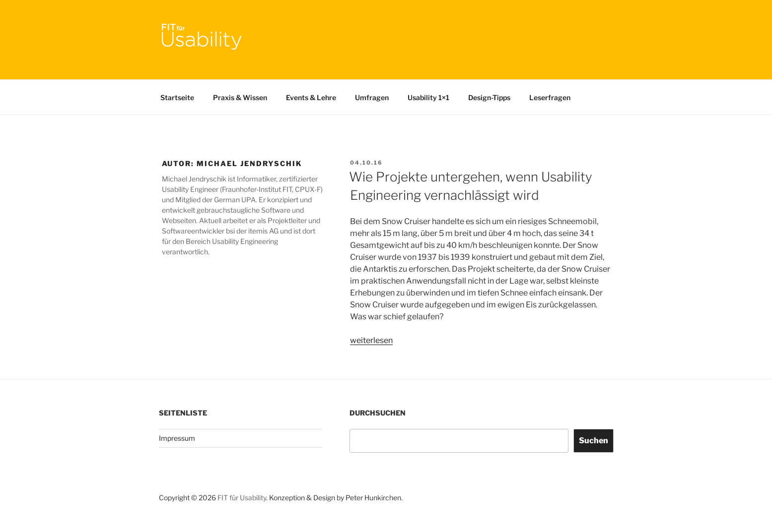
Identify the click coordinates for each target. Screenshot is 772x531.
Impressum (177, 438)
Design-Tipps (489, 97)
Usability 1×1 (428, 97)
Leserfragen (549, 97)
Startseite (177, 97)
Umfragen (372, 97)
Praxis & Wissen (240, 97)
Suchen (593, 440)
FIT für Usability (241, 497)
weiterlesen (371, 340)
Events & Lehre (311, 97)
